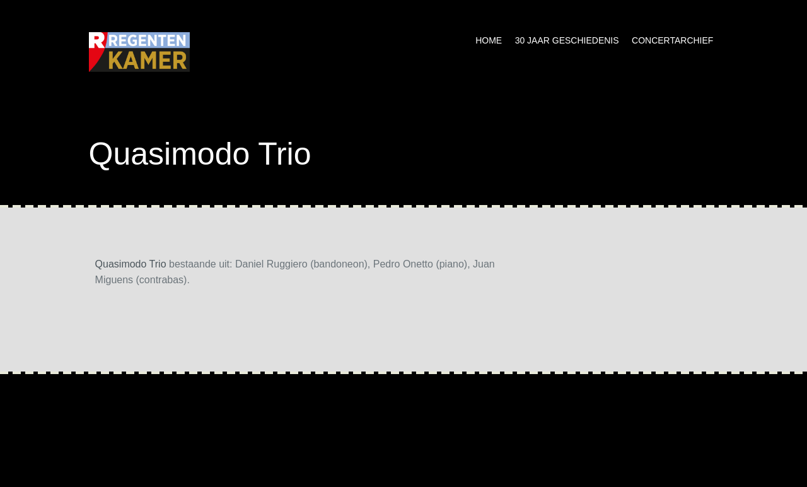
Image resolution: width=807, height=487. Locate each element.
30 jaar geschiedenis (567, 40)
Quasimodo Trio (130, 264)
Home (488, 40)
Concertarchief (672, 40)
